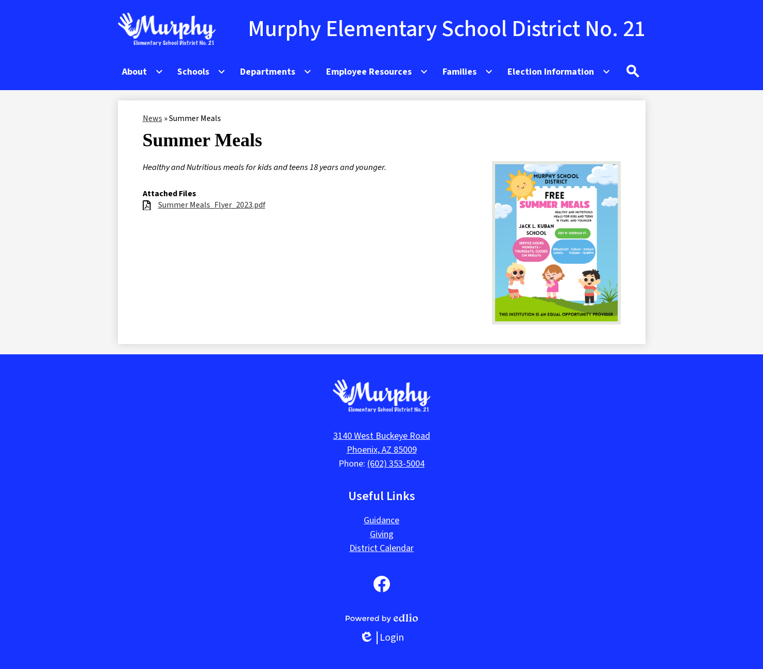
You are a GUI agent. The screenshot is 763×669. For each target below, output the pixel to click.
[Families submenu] (467, 71)
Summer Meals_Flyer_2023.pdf (211, 205)
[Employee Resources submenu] (377, 71)
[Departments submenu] (276, 71)
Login (381, 637)
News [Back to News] (152, 118)
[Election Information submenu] (559, 71)
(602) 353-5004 (396, 463)
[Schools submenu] (201, 71)
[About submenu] (142, 71)
